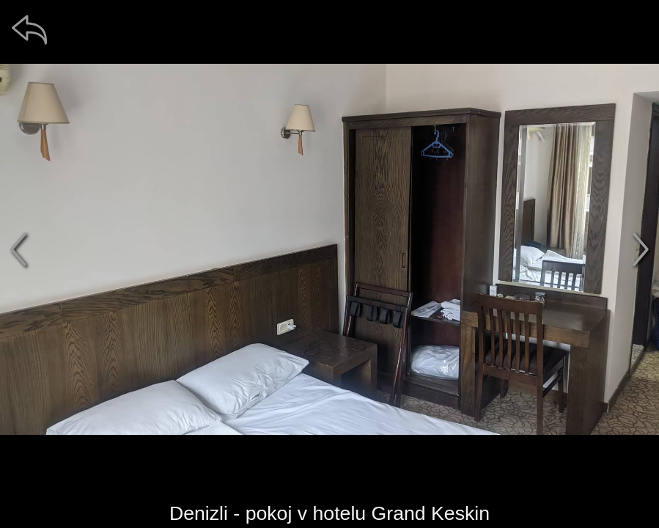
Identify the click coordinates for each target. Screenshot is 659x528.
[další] (641, 249)
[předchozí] (18, 249)
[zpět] (29, 29)
